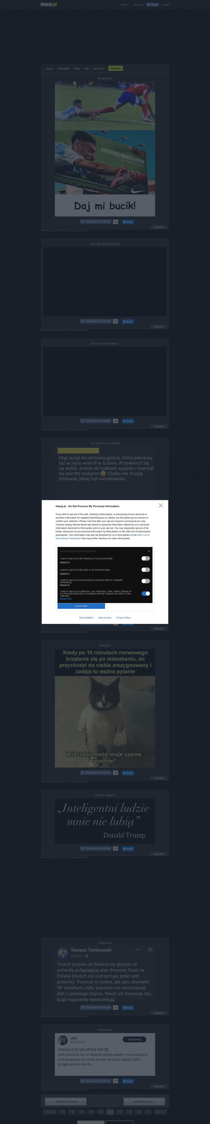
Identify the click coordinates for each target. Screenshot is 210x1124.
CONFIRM (81, 606)
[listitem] (105, 551)
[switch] (145, 558)
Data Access (104, 617)
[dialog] (105, 562)
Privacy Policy (123, 617)
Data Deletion (86, 617)
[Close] (162, 506)
